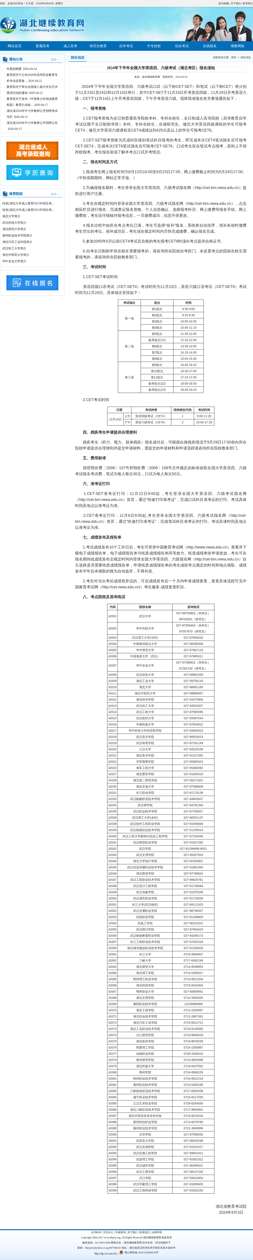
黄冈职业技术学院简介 (17, 235)
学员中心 (108, 1232)
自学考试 (126, 46)
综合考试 (182, 46)
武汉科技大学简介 (14, 222)
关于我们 (236, 3)
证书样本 (96, 1232)
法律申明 (157, 1232)
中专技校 (154, 46)
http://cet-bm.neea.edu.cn (217, 188)
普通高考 (42, 46)
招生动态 (246, 57)
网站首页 (14, 46)
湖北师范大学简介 (14, 229)
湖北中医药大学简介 (15, 254)
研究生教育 (98, 46)
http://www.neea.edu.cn (207, 547)
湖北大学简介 (11, 216)
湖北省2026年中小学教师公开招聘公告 (32, 125)
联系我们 (248, 3)
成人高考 (70, 46)
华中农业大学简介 (14, 261)
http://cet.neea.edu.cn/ (121, 587)
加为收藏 (223, 3)
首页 (233, 57)
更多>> (55, 59)
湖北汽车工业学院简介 (17, 242)
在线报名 (210, 46)
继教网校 (237, 46)
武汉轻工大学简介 (14, 248)
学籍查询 (120, 1232)
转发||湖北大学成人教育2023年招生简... (28, 203)
